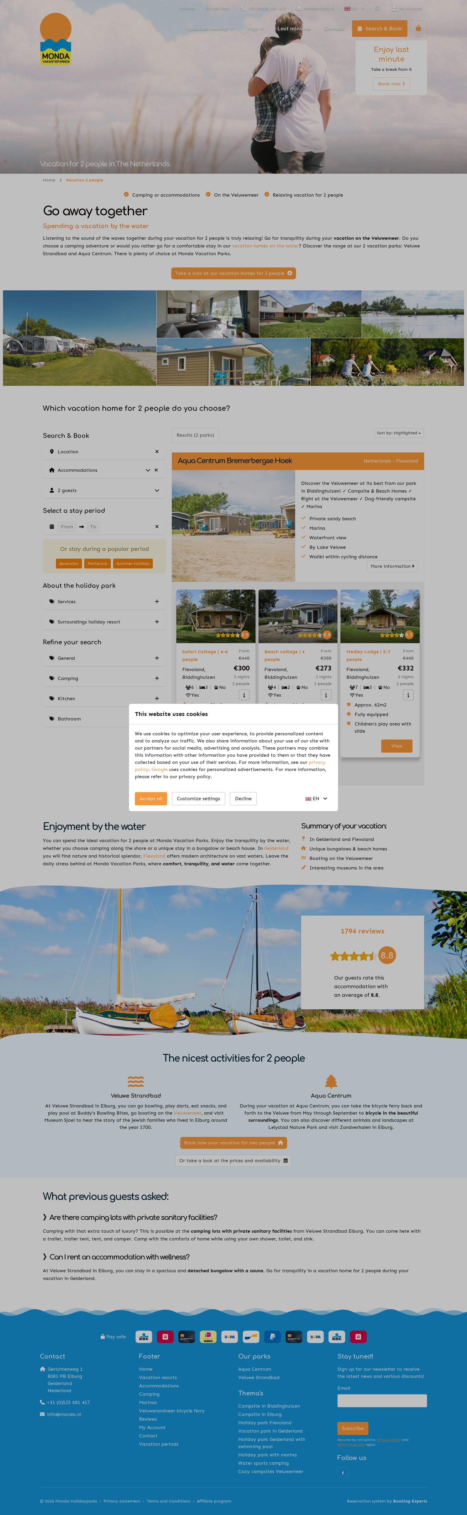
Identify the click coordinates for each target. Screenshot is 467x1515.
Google (160, 769)
